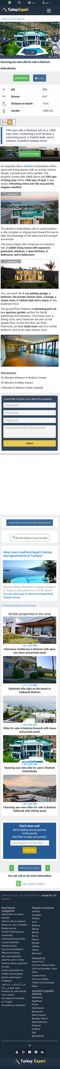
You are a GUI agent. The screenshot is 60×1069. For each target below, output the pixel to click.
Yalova (35, 949)
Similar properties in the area (19, 605)
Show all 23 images (30, 153)
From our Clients (40, 978)
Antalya (35, 918)
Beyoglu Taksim (40, 1018)
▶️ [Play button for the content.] (10, 122)
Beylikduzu (37, 997)
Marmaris (37, 953)
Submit (29, 443)
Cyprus (35, 939)
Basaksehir (37, 1011)
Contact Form (39, 975)
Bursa (35, 935)
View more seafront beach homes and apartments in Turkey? (27, 553)
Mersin (35, 932)
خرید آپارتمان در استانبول (14, 984)
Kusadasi (36, 914)
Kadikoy (36, 1028)
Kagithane (37, 1000)
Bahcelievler (38, 1035)
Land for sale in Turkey (13, 959)
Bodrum (36, 925)
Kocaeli (35, 942)
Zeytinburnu (38, 1007)
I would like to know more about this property (29, 522)
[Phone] (10, 3)
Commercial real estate (13, 938)
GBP (47, 2)
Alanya (35, 928)
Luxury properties (10, 942)
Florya (35, 1004)
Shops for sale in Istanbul (14, 924)
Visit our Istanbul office (43, 964)
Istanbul (36, 911)
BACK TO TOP (49, 895)
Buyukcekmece (39, 1021)
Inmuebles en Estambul (13, 1005)
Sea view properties (11, 956)
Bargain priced (9, 928)
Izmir (34, 921)
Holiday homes (9, 945)
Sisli (34, 1032)
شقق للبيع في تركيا (11, 987)
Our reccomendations (12, 949)
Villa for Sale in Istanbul (13, 921)
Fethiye (35, 946)
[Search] (20, 3)
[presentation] (4, 38)
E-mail (39, 78)
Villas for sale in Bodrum (13, 19)
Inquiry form (38, 961)
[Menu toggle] (49, 11)
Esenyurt (36, 1025)
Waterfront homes (11, 952)
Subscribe (29, 850)
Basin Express (39, 1014)
